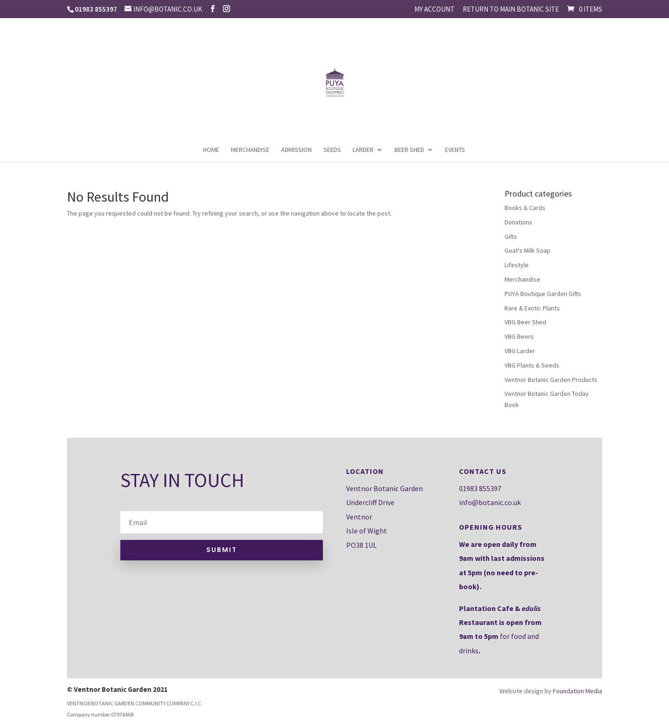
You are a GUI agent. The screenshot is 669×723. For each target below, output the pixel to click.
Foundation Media (577, 691)
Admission (296, 150)
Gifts (511, 236)
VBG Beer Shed (525, 322)
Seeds (332, 150)
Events (455, 150)
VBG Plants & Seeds (532, 365)
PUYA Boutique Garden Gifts (543, 293)
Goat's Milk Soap (528, 250)
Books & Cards (525, 208)
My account (434, 9)
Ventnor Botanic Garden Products (551, 379)
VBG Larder (520, 351)
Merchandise (250, 150)
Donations (518, 222)
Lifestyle (517, 265)
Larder (363, 150)
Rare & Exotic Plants (532, 308)
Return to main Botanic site (511, 9)
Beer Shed (409, 150)
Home (211, 150)
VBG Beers (519, 336)
